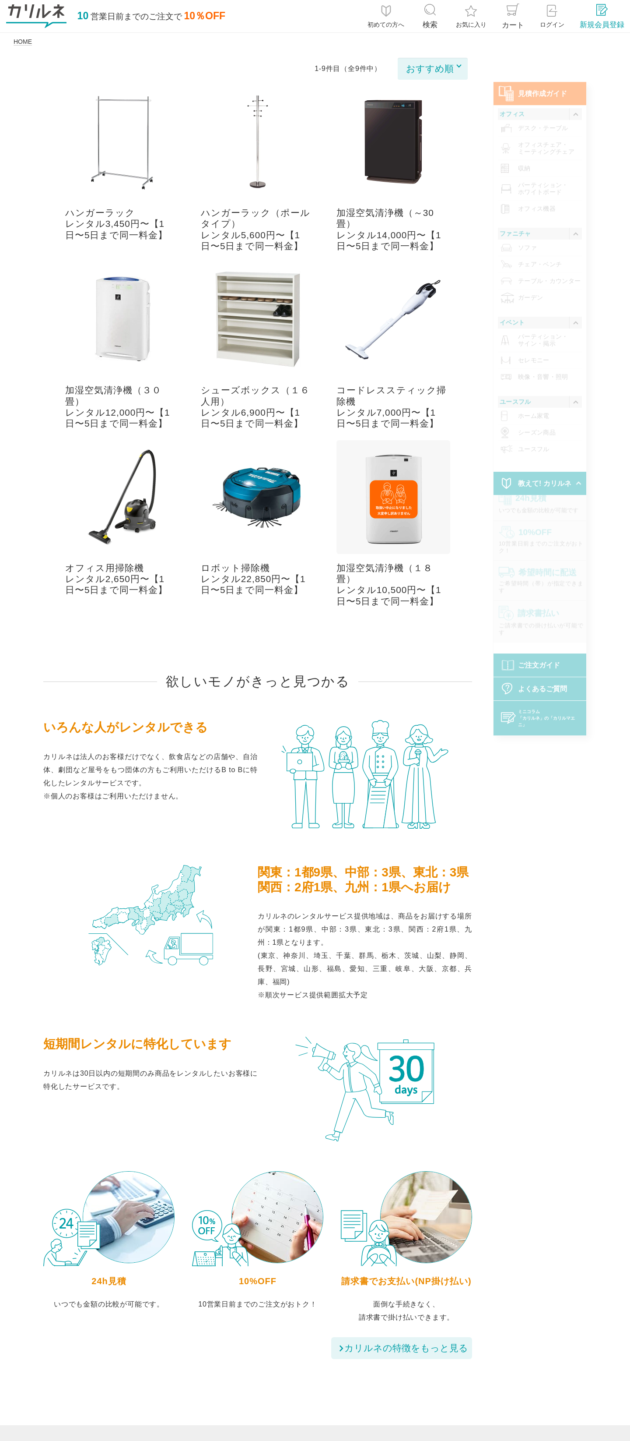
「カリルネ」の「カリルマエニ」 (546, 705)
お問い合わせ (470, 1395)
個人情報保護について (174, 1395)
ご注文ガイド (539, 652)
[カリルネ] (36, 16)
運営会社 (413, 1395)
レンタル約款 (357, 1395)
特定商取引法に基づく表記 (273, 1395)
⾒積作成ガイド (542, 80)
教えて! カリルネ (544, 470)
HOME (23, 41)
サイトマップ (533, 1395)
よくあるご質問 (542, 675)
